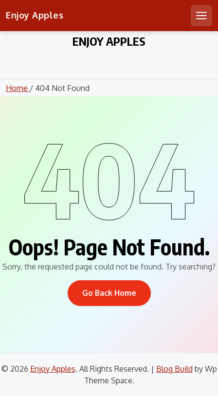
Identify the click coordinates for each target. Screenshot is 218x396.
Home (18, 88)
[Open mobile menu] (201, 15)
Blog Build (174, 369)
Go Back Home (109, 293)
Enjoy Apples (34, 15)
